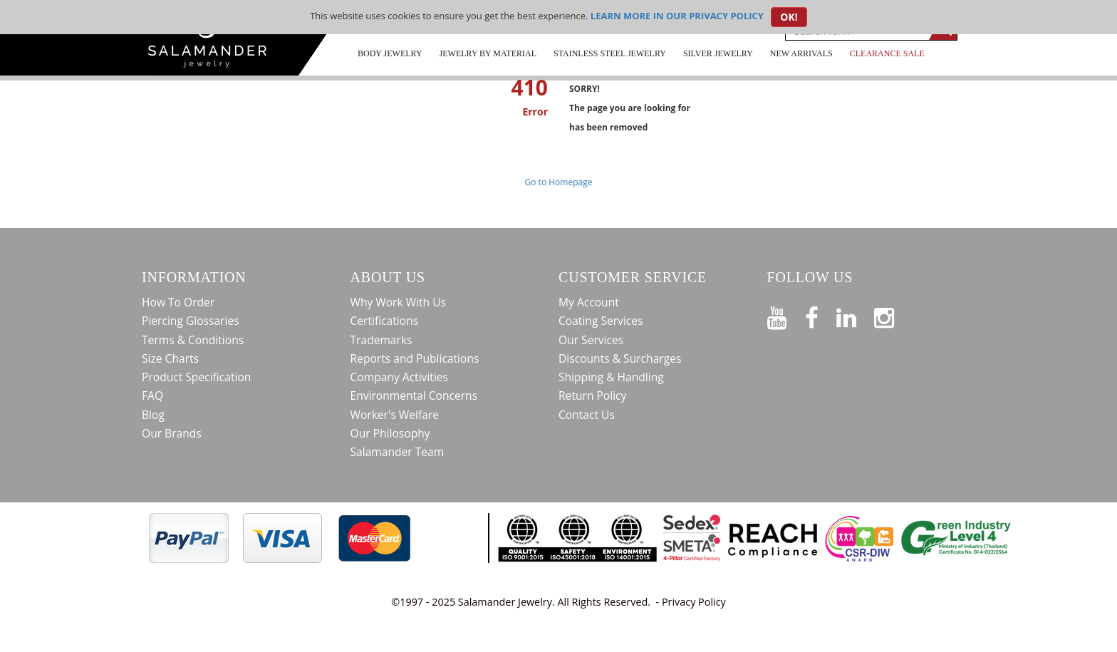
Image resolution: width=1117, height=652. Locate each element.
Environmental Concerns (414, 395)
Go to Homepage (559, 182)
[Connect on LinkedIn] (855, 315)
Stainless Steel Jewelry (610, 53)
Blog (153, 415)
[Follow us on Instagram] (893, 315)
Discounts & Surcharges (619, 358)
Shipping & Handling (611, 377)
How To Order (178, 302)
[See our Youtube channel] (786, 315)
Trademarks (381, 340)
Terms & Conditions (193, 340)
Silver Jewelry (718, 53)
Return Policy (592, 395)
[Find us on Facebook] (820, 315)
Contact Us (586, 415)
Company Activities (399, 377)
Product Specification (196, 377)
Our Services (590, 340)
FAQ (152, 395)
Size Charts (170, 358)
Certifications (384, 320)
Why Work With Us (398, 302)
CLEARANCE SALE (887, 53)
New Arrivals (801, 53)
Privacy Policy (694, 602)
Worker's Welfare (395, 415)
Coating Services (600, 320)
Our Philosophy (390, 433)
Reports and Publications (414, 358)
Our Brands (172, 433)
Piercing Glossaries (190, 320)
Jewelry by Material (488, 53)
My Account (588, 302)
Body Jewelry (390, 53)
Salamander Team (397, 452)
